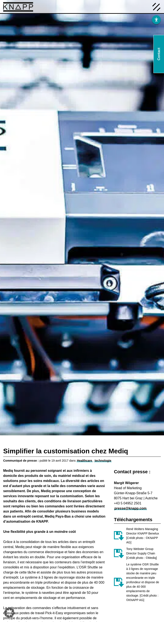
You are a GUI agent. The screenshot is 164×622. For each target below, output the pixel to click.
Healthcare (84, 460)
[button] (9, 612)
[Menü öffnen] (156, 6)
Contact (159, 54)
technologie (103, 460)
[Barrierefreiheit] (156, 19)
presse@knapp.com (130, 508)
